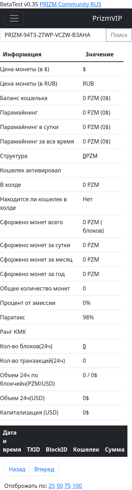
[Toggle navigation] (14, 18)
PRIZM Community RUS (70, 4)
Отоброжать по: (43, 486)
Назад (17, 469)
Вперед (44, 469)
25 (52, 486)
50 (59, 486)
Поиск (119, 35)
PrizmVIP (107, 18)
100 (77, 486)
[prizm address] (53, 35)
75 (67, 486)
